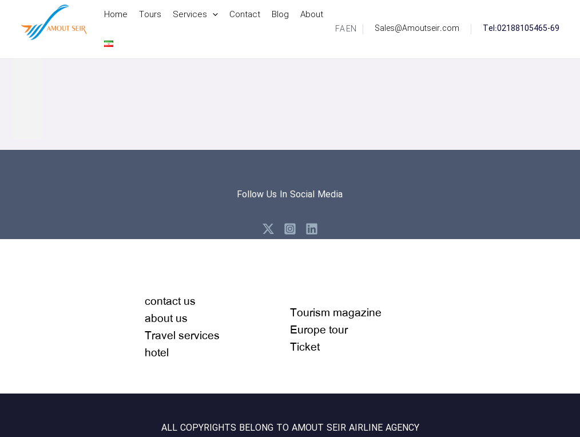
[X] (268, 228)
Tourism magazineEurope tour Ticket (336, 329)
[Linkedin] (311, 228)
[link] (340, 29)
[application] (212, 14)
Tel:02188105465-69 (521, 28)
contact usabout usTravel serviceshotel (182, 326)
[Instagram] (290, 228)
